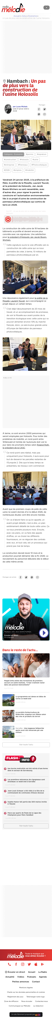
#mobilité (29, 170)
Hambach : (17, 81)
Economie (32, 16)
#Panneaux (23, 165)
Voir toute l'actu (26, 745)
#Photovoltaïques (39, 165)
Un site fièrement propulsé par (25, 1015)
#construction (10, 160)
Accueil (17, 16)
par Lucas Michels (20, 107)
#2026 (7, 170)
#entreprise (9, 165)
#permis (29, 154)
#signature (41, 154)
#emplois (17, 170)
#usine (35, 160)
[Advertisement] (24, 47)
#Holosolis (24, 160)
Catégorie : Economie (13, 154)
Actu (24, 16)
